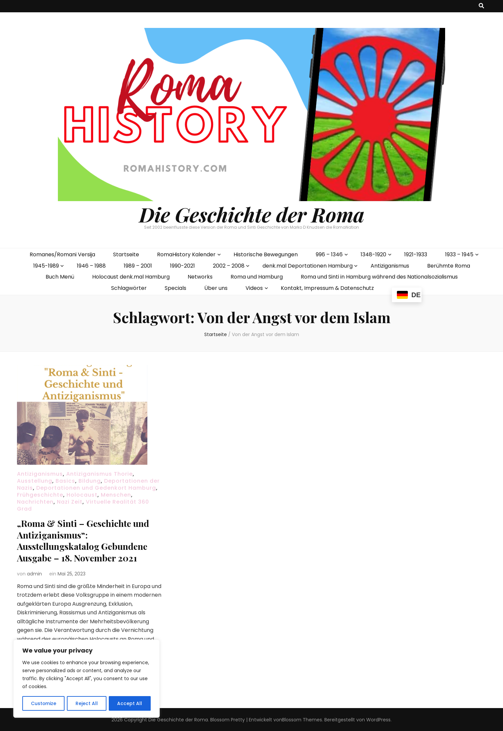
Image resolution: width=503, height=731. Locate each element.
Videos (254, 288)
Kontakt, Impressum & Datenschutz (327, 288)
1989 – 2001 (138, 266)
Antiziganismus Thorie (99, 474)
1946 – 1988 (91, 266)
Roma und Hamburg (257, 277)
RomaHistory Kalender (186, 254)
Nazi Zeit (70, 502)
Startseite (126, 254)
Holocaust (82, 495)
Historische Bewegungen (266, 254)
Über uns (216, 288)
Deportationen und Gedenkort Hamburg (96, 488)
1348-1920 (373, 254)
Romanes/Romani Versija (62, 254)
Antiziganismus (390, 266)
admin (34, 572)
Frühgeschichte (40, 495)
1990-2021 (182, 266)
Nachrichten (35, 502)
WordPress (378, 719)
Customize (43, 703)
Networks (200, 277)
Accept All (129, 703)
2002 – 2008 (229, 266)
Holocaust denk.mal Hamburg (131, 277)
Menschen (116, 495)
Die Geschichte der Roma (251, 214)
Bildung (90, 481)
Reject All (87, 703)
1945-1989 (46, 266)
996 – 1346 (329, 254)
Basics (65, 481)
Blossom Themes (302, 719)
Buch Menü (60, 277)
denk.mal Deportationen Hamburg (307, 266)
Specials (175, 288)
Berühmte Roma (448, 266)
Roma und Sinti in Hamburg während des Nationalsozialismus (379, 277)
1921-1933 (415, 254)
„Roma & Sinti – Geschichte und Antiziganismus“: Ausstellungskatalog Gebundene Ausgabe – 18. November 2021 (87, 540)
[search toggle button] (481, 6)
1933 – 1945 (459, 254)
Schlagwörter (129, 288)
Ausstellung (34, 481)
